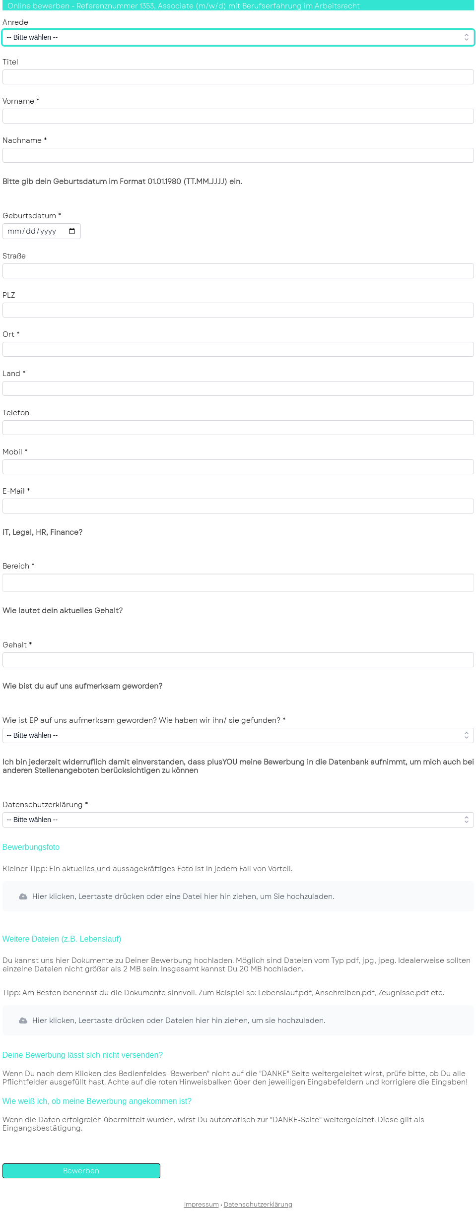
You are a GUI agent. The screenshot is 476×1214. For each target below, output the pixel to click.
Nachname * (24, 140)
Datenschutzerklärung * (45, 805)
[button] (238, 896)
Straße (14, 256)
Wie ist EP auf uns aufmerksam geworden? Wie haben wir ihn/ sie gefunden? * (144, 720)
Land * (14, 374)
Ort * (11, 334)
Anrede (15, 22)
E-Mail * (16, 491)
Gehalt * (17, 645)
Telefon (15, 413)
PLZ (8, 295)
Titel (10, 62)
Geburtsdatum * (32, 216)
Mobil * (15, 452)
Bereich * (18, 566)
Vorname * (21, 101)
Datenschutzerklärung (258, 1204)
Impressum (201, 1204)
